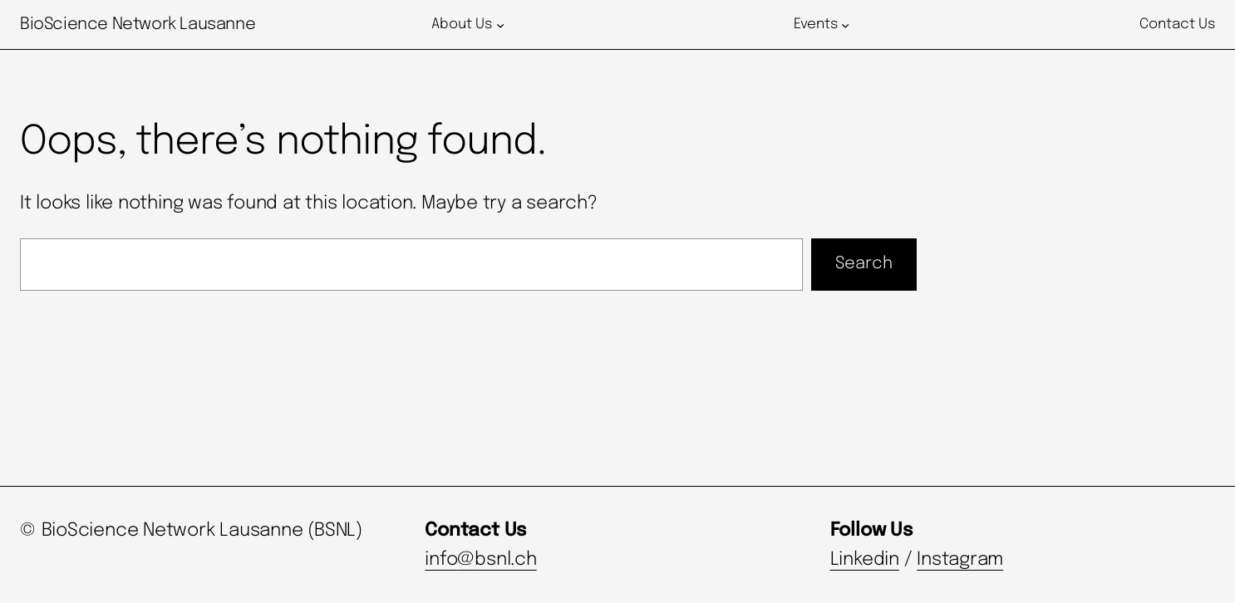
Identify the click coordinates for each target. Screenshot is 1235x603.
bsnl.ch (505, 560)
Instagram (960, 560)
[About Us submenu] (500, 25)
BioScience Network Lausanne (137, 24)
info (441, 560)
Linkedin (864, 560)
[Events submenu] (845, 25)
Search (864, 263)
